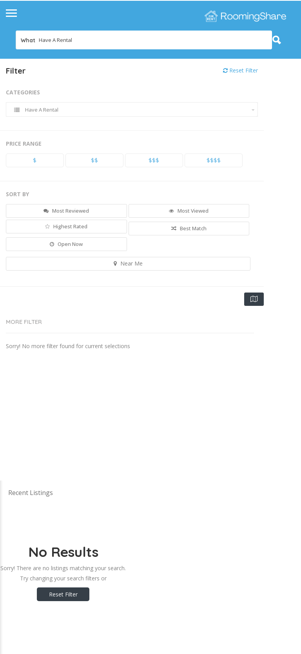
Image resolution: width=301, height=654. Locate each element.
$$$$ (214, 160)
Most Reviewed (66, 210)
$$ (94, 160)
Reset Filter (240, 70)
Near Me (128, 263)
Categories (23, 92)
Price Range (24, 143)
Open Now (66, 244)
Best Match (189, 228)
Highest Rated (66, 226)
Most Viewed (189, 210)
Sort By (17, 194)
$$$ (154, 160)
